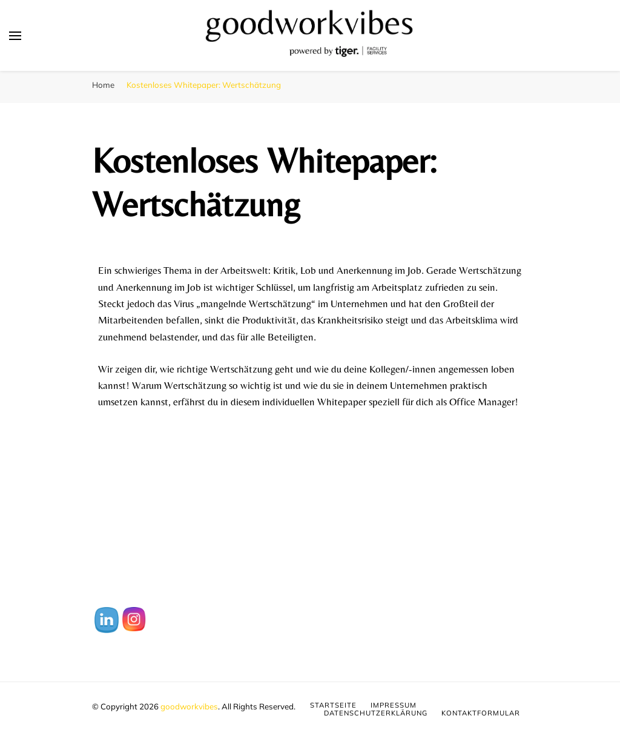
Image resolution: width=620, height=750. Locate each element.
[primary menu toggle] (15, 36)
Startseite (333, 705)
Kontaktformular (480, 713)
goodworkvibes (189, 706)
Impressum (394, 705)
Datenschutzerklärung (375, 713)
